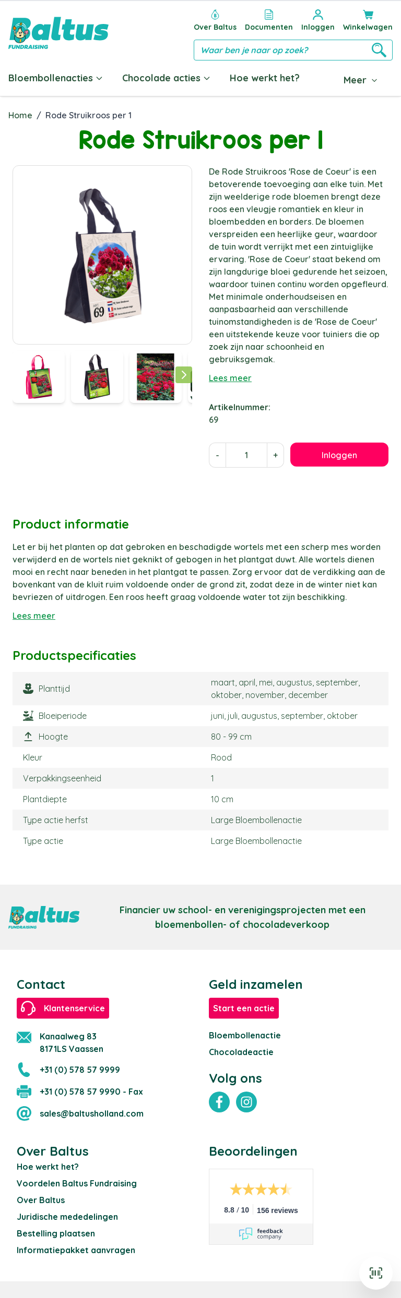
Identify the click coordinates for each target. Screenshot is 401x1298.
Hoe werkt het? (265, 78)
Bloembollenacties (55, 78)
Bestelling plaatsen (56, 1233)
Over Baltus (41, 1200)
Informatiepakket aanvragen (76, 1250)
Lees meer (230, 378)
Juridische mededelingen (67, 1216)
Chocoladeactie (241, 1052)
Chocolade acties (166, 78)
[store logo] (58, 32)
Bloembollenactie (245, 1035)
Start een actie (244, 1008)
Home (20, 115)
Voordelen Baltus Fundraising (77, 1183)
